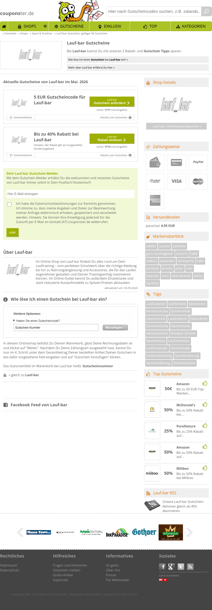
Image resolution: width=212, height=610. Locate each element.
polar (179, 268)
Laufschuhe (177, 304)
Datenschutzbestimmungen (56, 203)
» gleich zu (24, 375)
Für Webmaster (117, 580)
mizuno (181, 253)
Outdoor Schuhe (183, 333)
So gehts (112, 565)
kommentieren (22, 117)
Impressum (8, 565)
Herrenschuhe (157, 311)
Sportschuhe (155, 318)
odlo (200, 261)
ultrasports (185, 261)
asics (165, 275)
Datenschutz (9, 570)
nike (189, 268)
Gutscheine (72, 26)
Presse (111, 575)
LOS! (12, 232)
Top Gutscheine (167, 374)
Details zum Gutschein (114, 117)
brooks (167, 268)
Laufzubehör (155, 304)
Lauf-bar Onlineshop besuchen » (177, 126)
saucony (152, 275)
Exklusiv (112, 26)
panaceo (152, 268)
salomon (179, 246)
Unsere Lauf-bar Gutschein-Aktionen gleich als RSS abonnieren (183, 506)
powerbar (167, 261)
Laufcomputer (178, 341)
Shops (30, 26)
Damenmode (180, 311)
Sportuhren (197, 304)
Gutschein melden (67, 570)
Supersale (60, 580)
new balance (181, 275)
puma (198, 275)
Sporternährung (187, 355)
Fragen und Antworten (70, 565)
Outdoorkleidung (159, 355)
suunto (164, 246)
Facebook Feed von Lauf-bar (39, 404)
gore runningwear (159, 253)
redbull (151, 261)
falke (194, 253)
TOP (153, 26)
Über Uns (113, 570)
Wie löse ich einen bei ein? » (98, 59)
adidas (151, 246)
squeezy (152, 283)
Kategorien (194, 26)
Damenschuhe (157, 326)
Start (4, 26)
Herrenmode (180, 326)
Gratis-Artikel (63, 575)
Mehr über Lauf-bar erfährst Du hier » (91, 67)
